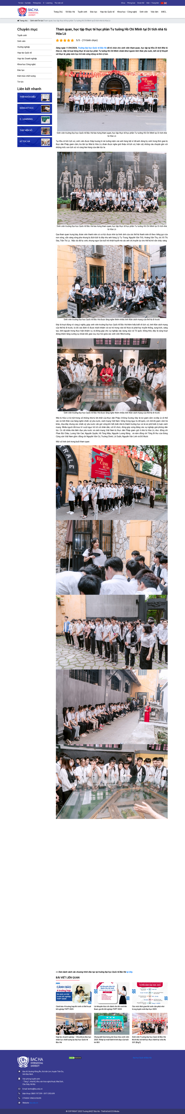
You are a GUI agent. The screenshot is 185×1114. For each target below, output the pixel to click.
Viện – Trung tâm (152, 3)
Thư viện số (59, 3)
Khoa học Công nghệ (26, 64)
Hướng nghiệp (23, 47)
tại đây (129, 972)
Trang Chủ (58, 12)
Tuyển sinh (82, 12)
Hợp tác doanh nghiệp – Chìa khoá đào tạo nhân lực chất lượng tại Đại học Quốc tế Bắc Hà (73, 1039)
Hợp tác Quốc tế (107, 12)
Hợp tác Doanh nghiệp (27, 58)
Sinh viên (144, 12)
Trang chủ (22, 21)
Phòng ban (131, 3)
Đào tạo (93, 12)
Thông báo (37, 3)
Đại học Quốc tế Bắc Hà (142, 1058)
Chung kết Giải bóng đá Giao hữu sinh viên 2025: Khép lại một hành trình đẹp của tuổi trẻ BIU (111, 1039)
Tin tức (40, 21)
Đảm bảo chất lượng (26, 76)
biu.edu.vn (34, 1103)
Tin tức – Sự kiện (24, 3)
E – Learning (47, 3)
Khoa (123, 3)
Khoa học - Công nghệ (127, 12)
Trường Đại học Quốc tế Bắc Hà (92, 48)
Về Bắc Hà (70, 12)
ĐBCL (163, 12)
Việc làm (154, 12)
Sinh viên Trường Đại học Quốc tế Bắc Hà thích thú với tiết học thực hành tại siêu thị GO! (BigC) (149, 1039)
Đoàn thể (140, 3)
